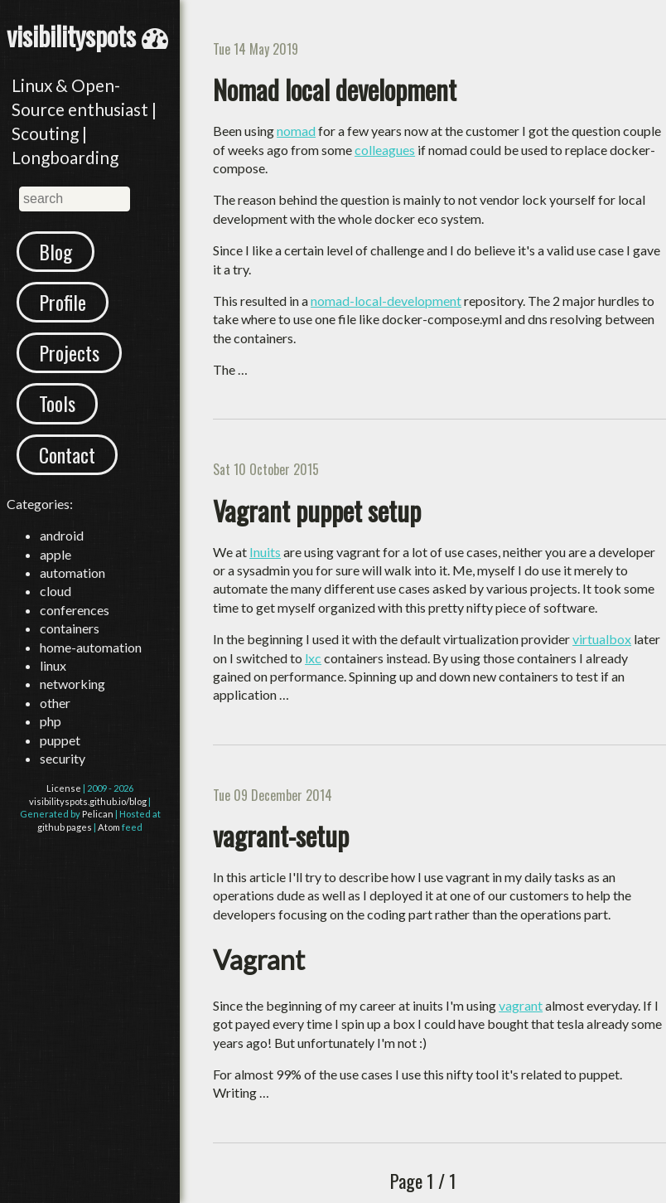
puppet (60, 740)
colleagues (385, 150)
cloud (55, 591)
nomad (296, 130)
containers (69, 628)
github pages (64, 827)
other (55, 703)
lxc (313, 658)
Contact (67, 454)
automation (72, 572)
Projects (69, 352)
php (50, 721)
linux (53, 665)
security (62, 758)
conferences (74, 610)
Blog (55, 251)
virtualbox (601, 639)
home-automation (91, 647)
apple (55, 554)
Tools (57, 403)
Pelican (97, 813)
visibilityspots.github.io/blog (88, 801)
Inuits (265, 552)
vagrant (521, 1005)
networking (72, 683)
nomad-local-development (386, 300)
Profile (62, 302)
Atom (109, 827)
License (63, 788)
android (62, 535)
